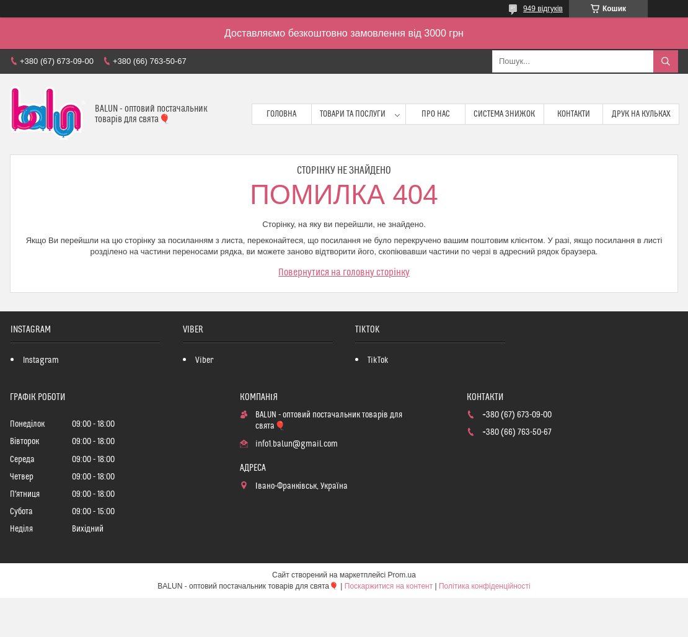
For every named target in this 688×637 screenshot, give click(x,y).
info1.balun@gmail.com (296, 444)
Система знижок (504, 114)
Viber (204, 360)
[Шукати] (665, 61)
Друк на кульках (641, 114)
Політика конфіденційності (485, 586)
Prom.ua (402, 575)
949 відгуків (543, 8)
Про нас (435, 114)
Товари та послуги (353, 114)
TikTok (378, 360)
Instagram (41, 360)
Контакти (573, 114)
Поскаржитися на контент (389, 586)
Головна (281, 114)
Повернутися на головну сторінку (344, 272)
